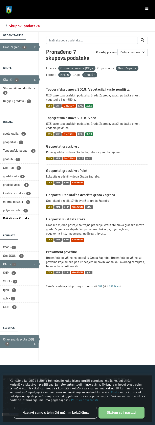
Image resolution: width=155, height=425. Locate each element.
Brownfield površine (61, 252)
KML (80, 105)
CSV (49, 105)
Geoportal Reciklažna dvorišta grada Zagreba (80, 195)
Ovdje (115, 392)
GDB (88, 207)
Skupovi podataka (24, 26)
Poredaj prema (106, 52)
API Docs (114, 286)
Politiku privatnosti (84, 400)
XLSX (89, 105)
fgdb (88, 272)
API (100, 286)
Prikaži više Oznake (16, 218)
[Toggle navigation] (147, 8)
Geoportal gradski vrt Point (66, 170)
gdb (88, 158)
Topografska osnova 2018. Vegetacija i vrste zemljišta (88, 89)
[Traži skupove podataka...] (91, 40)
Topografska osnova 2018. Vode (71, 118)
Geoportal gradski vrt (62, 146)
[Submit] (142, 40)
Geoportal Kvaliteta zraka (65, 219)
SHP (58, 105)
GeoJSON (69, 105)
